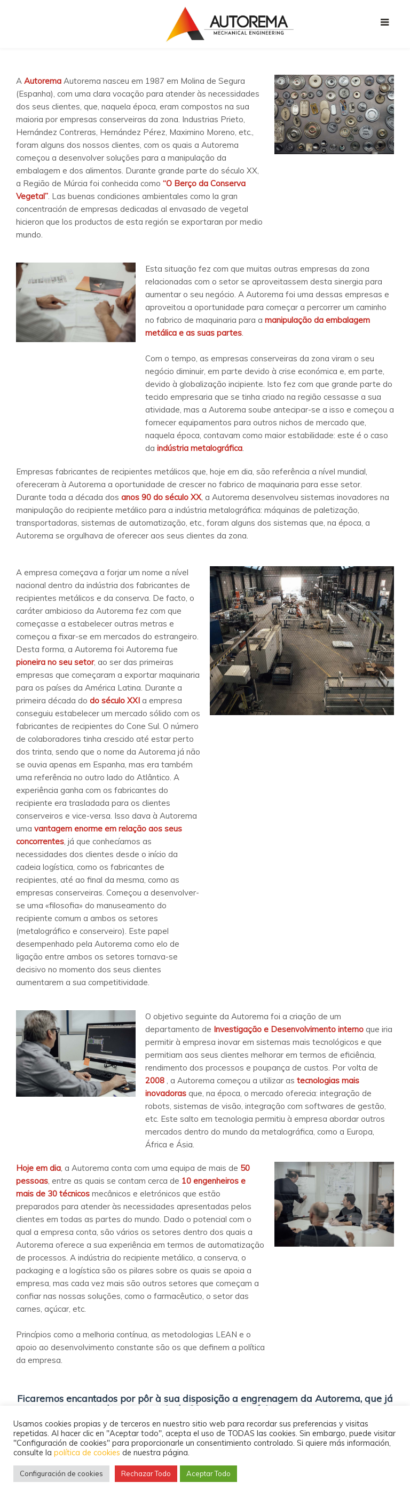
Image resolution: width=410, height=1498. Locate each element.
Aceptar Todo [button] (208, 1473)
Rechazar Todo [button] (146, 1473)
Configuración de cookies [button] (61, 1473)
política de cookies (87, 1452)
